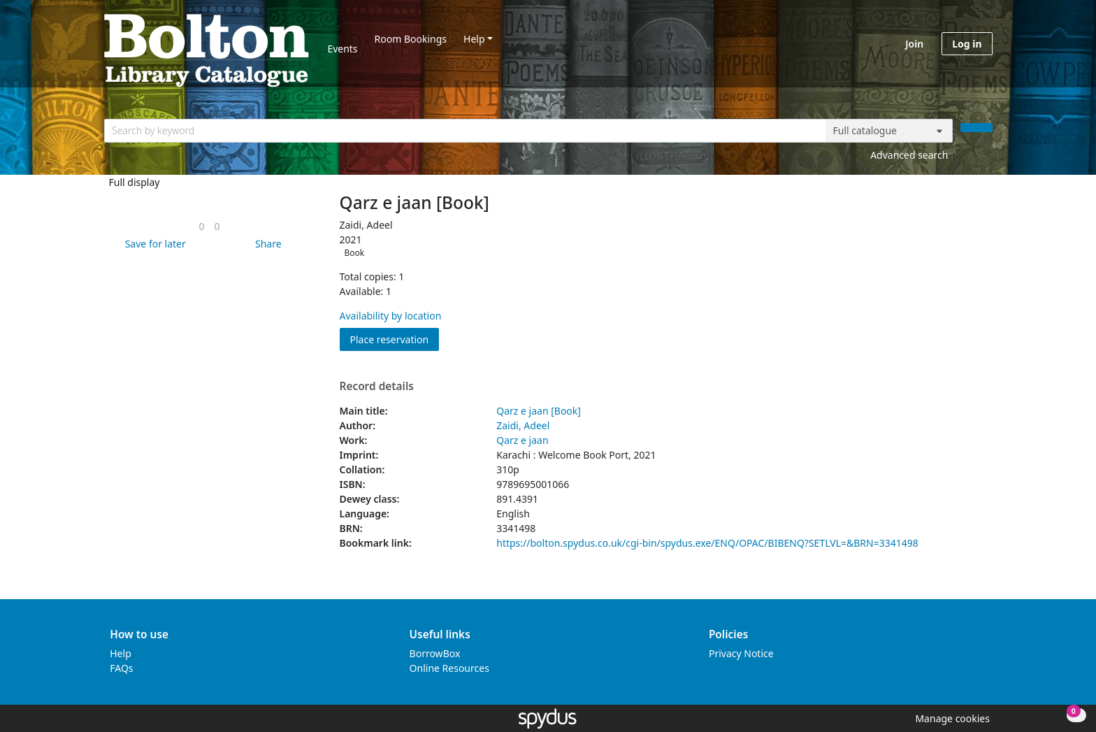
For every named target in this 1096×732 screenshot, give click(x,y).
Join (914, 43)
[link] (201, 226)
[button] (153, 243)
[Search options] (889, 131)
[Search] (976, 127)
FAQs (121, 668)
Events (342, 48)
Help (474, 38)
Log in (966, 43)
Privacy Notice (741, 653)
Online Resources (449, 668)
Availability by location (391, 315)
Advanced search (909, 155)
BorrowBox (435, 653)
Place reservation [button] (395, 338)
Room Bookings (411, 38)
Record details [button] (377, 386)
